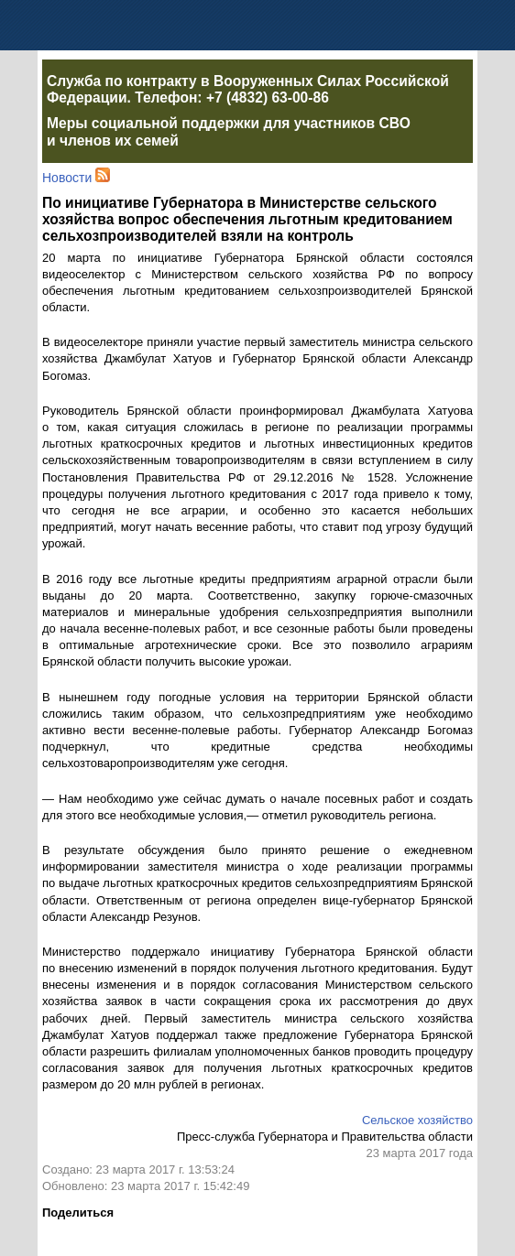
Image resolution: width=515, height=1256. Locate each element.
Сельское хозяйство (417, 1120)
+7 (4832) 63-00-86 (267, 97)
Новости (67, 177)
